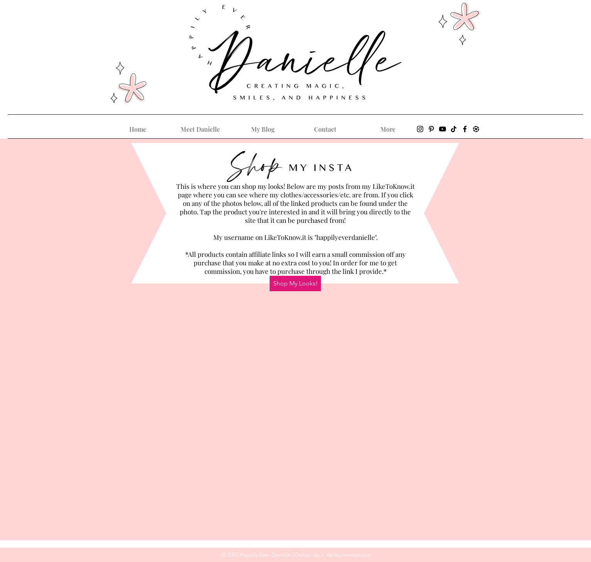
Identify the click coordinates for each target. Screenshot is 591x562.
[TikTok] (453, 129)
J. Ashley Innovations (345, 554)
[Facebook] (465, 129)
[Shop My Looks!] (295, 283)
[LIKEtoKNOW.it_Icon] (476, 129)
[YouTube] (442, 129)
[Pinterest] (431, 129)
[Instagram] (420, 129)
